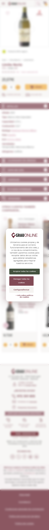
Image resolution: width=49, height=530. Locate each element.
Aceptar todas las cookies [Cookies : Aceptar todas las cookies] (24, 271)
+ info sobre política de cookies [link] (24, 296)
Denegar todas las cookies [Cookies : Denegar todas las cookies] (21, 281)
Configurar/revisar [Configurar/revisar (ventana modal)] (21, 290)
